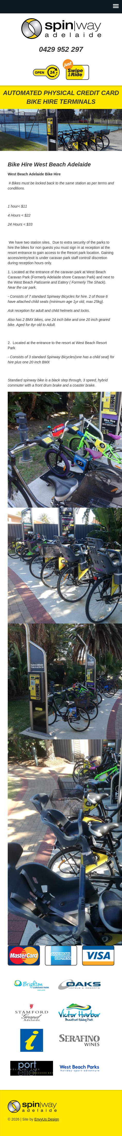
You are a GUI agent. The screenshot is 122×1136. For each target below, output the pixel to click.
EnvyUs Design (46, 1119)
